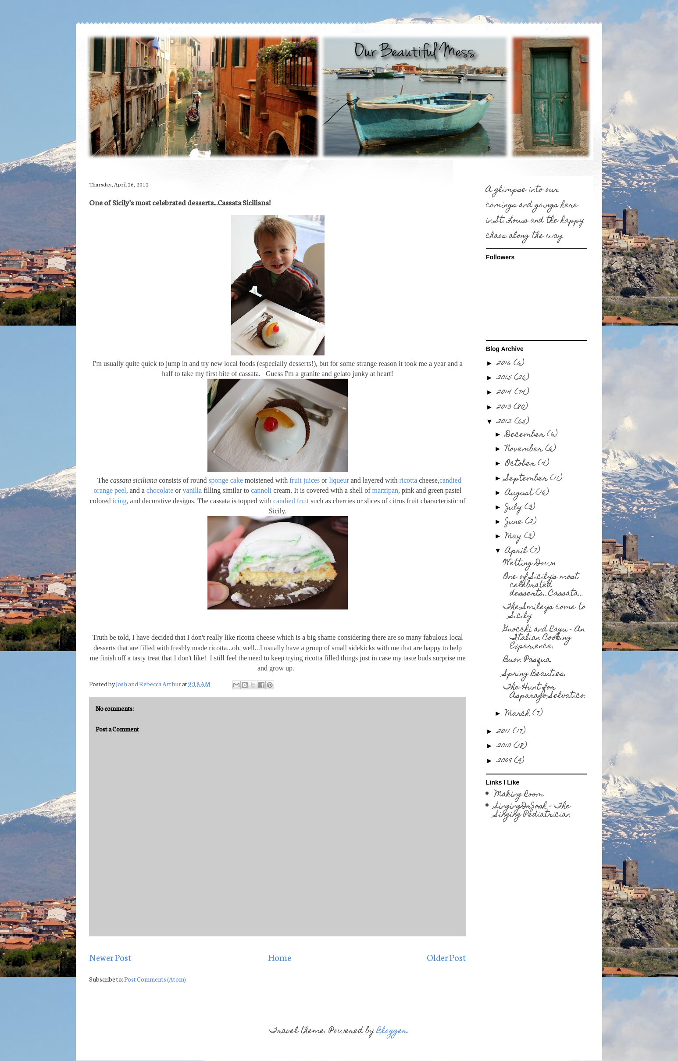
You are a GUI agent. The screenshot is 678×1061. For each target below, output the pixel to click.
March (518, 714)
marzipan (385, 490)
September (527, 479)
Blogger (392, 1031)
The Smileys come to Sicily (544, 612)
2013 (505, 408)
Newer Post (110, 957)
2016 (505, 364)
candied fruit (291, 501)
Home (279, 957)
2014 (505, 393)
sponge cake (225, 480)
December (526, 435)
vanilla (192, 490)
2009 (505, 761)
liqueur (339, 480)
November (525, 449)
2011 (505, 732)
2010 (505, 746)
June (515, 522)
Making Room (519, 795)
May (514, 537)
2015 (505, 378)
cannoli (261, 490)
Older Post (446, 957)
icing (120, 501)
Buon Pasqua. (527, 660)
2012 (505, 422)
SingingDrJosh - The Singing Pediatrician (533, 811)
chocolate (159, 490)
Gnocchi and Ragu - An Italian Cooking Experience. (544, 638)
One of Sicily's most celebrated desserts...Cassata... (543, 586)
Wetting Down (529, 563)
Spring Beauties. (534, 674)
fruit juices (304, 480)
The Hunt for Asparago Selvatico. (544, 692)
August (520, 493)
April (517, 551)
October (521, 464)
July (515, 508)
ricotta (408, 480)
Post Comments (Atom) (155, 979)
